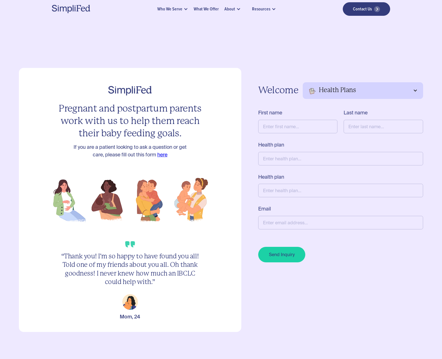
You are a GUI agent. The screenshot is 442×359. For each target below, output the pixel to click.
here (162, 154)
